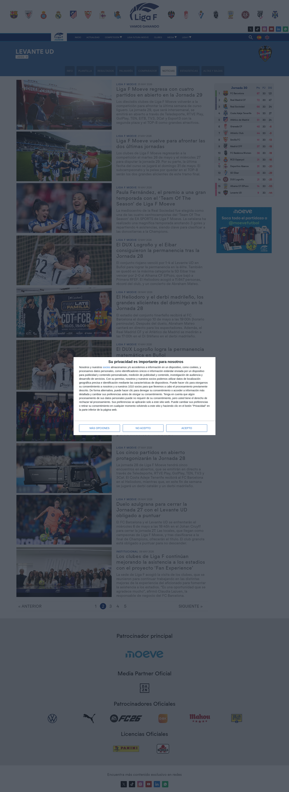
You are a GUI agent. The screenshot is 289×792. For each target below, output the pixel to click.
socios (106, 367)
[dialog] (144, 396)
